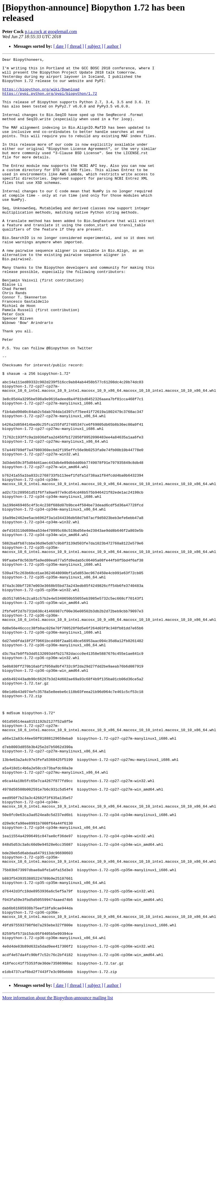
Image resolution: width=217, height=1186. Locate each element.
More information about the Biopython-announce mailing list (57, 1181)
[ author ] (112, 46)
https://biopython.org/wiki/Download (40, 95)
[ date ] (59, 46)
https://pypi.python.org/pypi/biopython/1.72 (49, 101)
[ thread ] (75, 46)
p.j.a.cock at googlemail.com (51, 31)
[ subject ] (94, 46)
